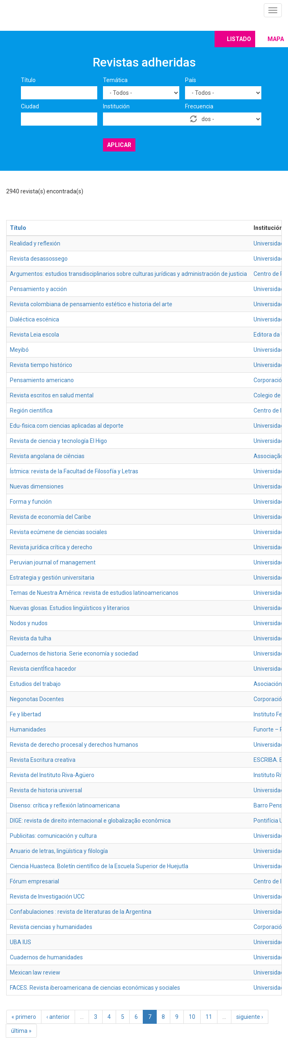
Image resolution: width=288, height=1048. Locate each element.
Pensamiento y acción (38, 289)
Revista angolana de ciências (47, 456)
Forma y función (31, 501)
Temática (115, 80)
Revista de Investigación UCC (47, 896)
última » (21, 1030)
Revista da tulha (30, 638)
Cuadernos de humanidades (46, 957)
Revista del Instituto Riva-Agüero (52, 775)
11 (209, 1017)
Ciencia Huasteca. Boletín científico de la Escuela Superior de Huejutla (99, 866)
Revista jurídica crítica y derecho (51, 547)
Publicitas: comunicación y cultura (53, 835)
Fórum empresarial (34, 881)
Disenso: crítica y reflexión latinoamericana (65, 805)
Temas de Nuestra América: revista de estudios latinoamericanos (94, 592)
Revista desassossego (39, 258)
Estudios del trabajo (35, 684)
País (190, 80)
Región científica (31, 410)
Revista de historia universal (46, 790)
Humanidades (28, 729)
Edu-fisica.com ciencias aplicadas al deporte (66, 425)
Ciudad (30, 106)
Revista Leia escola (34, 334)
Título (28, 80)
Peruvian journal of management (53, 562)
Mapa (275, 39)
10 (192, 1017)
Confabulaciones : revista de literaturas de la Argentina (80, 911)
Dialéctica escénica (34, 319)
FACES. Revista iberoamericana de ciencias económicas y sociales (95, 987)
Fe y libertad (25, 714)
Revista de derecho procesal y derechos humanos (74, 744)
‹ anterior (58, 1017)
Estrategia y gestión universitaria (52, 577)
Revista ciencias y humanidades (51, 927)
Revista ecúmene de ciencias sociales (58, 532)
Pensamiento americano (42, 380)
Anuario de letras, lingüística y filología (59, 851)
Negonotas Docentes (37, 699)
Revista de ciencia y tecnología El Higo (58, 441)
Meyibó (19, 349)
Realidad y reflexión (35, 243)
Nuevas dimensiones (37, 486)
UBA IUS (20, 942)
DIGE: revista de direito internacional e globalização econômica (90, 820)
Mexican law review (35, 972)
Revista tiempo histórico (41, 365)
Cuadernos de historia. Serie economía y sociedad (74, 653)
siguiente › (249, 1017)
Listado (239, 39)
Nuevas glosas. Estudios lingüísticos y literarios (70, 608)
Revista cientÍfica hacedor (43, 668)
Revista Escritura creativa (42, 760)
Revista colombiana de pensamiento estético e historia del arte (91, 304)
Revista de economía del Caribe (50, 517)
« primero (23, 1017)
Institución (116, 106)
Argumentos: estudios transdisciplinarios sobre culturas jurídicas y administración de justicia (128, 274)
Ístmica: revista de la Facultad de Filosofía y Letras (74, 471)
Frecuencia (199, 106)
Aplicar (119, 145)
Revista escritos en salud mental (52, 395)
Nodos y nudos (29, 623)
